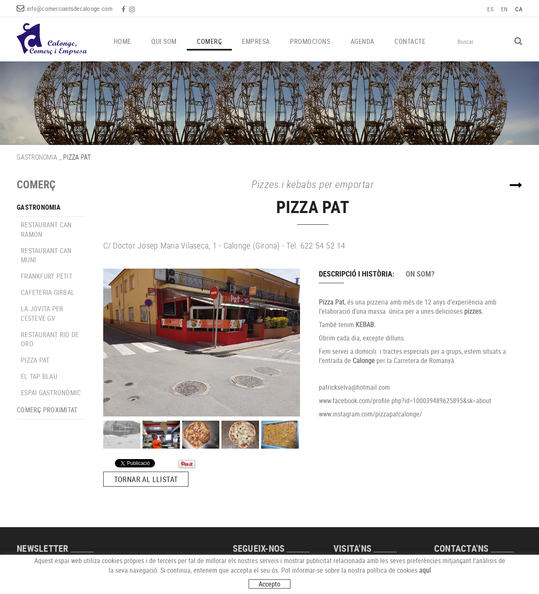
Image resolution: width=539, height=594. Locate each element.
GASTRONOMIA (37, 157)
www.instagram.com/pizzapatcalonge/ (370, 414)
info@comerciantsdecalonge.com (69, 8)
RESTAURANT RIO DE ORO (50, 339)
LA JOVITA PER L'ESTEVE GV (42, 313)
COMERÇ (36, 184)
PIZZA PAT (35, 360)
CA (518, 9)
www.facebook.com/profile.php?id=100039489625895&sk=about (405, 400)
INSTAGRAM (133, 9)
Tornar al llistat (146, 479)
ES (490, 9)
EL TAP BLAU (39, 376)
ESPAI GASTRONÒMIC (51, 392)
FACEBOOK (124, 9)
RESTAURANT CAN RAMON (46, 229)
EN (504, 9)
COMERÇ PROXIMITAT (47, 409)
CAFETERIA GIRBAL (47, 292)
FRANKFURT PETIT (46, 276)
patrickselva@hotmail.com (354, 387)
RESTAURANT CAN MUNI (46, 255)
